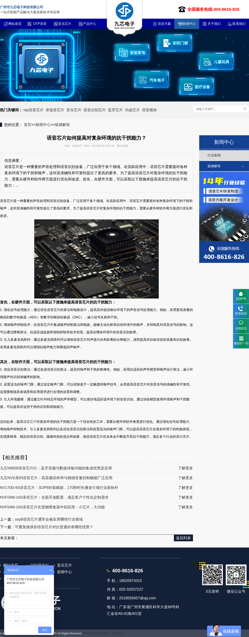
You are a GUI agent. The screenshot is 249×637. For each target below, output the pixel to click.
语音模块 (149, 110)
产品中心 (89, 23)
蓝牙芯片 (115, 110)
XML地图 (117, 633)
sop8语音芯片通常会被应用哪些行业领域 (49, 519)
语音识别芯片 (94, 110)
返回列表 (183, 538)
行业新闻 (214, 155)
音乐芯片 (64, 23)
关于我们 (214, 23)
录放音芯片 (55, 110)
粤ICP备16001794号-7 (97, 633)
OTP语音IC (40, 25)
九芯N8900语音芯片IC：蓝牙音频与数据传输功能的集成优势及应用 (56, 468)
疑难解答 (62, 125)
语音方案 (164, 23)
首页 (27, 125)
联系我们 (239, 23)
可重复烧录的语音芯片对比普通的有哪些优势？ (54, 527)
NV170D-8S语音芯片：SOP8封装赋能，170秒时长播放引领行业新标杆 (59, 488)
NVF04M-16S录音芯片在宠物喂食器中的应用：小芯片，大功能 (52, 507)
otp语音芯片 (33, 110)
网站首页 (15, 23)
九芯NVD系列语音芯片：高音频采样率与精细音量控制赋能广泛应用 (56, 478)
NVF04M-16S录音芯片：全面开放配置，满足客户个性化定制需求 (54, 497)
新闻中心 (189, 23)
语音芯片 (30, 421)
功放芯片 (132, 110)
